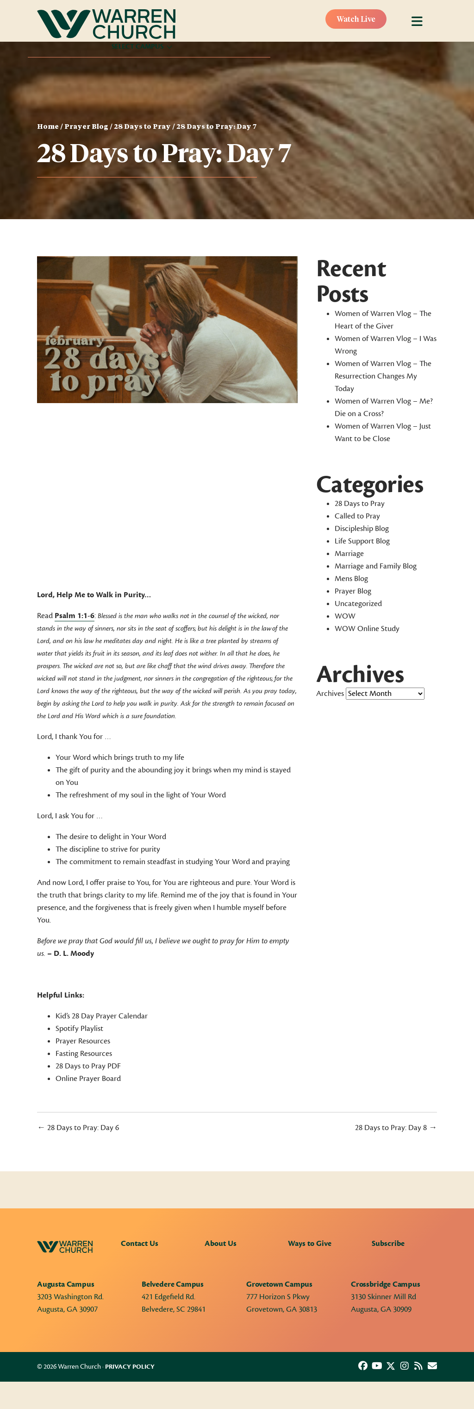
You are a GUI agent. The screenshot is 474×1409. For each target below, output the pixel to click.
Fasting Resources (84, 1054)
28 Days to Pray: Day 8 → (396, 1128)
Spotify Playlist (79, 1029)
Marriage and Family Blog (376, 566)
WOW (345, 616)
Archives (330, 694)
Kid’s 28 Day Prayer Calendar (102, 1016)
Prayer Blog (86, 127)
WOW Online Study (367, 629)
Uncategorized (358, 604)
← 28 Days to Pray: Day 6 (78, 1128)
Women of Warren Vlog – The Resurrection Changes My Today (383, 376)
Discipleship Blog (362, 529)
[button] (363, 1366)
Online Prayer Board (89, 1079)
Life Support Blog (362, 541)
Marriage (349, 554)
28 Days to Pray (142, 127)
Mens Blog (351, 579)
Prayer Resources (83, 1041)
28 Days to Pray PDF (88, 1066)
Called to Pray (357, 516)
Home (48, 127)
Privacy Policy (130, 1367)
